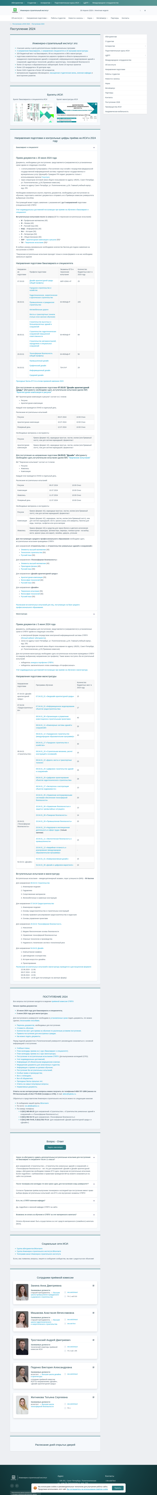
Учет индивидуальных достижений (30, 1059)
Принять (117, 1488)
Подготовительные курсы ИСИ (67, 3)
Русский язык (26, 555)
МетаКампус (102, 18)
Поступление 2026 (112, 102)
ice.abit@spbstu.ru (32, 1106)
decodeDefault (72, 1292)
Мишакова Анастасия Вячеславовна (52, 1312)
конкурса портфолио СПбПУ (42, 662)
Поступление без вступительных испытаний (34, 1070)
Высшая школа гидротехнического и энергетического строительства (45, 1322)
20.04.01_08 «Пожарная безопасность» (51, 815)
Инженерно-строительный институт (34, 10)
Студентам (32, 3)
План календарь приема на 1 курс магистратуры (36, 1054)
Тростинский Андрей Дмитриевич (51, 1340)
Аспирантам (46, 3)
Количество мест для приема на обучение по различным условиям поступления (49, 1031)
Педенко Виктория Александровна (51, 1367)
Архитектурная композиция (32, 577)
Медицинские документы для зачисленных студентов (38, 1065)
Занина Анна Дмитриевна (46, 1285)
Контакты (125, 18)
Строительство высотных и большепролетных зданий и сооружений (41, 324)
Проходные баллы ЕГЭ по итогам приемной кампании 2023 (40, 381)
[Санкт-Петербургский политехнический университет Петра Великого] (15, 10)
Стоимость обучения (25, 1028)
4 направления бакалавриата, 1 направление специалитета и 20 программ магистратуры (52, 51)
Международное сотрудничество (105, 3)
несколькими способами (29, 1021)
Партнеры (115, 18)
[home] (10, 24)
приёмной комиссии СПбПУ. (63, 1001)
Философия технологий (30, 580)
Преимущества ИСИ (113, 107)
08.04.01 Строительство (40, 883)
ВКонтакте (44, 1103)
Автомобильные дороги (39, 310)
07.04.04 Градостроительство (42, 904)
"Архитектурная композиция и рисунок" (34, 392)
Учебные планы (23, 1048)
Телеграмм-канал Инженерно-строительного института (39, 1254)
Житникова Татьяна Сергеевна (49, 1397)
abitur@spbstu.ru (69, 1094)
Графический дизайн (38, 366)
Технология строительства (31, 552)
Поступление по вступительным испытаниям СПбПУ (38, 1056)
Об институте (17, 18)
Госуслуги (45, 177)
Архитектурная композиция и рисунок (41, 240)
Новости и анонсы (75, 18)
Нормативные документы (27, 1087)
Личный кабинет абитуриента (33, 638)
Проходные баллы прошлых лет (29, 1081)
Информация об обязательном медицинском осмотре (38, 1062)
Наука (90, 18)
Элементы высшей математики (33, 550)
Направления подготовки (37, 18)
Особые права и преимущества (29, 1073)
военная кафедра (84, 73)
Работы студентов (58, 18)
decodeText (71, 1324)
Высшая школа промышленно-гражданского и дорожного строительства (45, 1295)
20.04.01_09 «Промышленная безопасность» (54, 821)
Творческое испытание (34, 242)
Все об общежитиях (25, 1078)
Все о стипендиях (24, 1076)
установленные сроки (59, 1018)
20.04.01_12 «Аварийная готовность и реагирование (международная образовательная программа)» (51, 850)
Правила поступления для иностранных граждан (36, 1033)
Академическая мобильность (117, 112)
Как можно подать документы (28, 1036)
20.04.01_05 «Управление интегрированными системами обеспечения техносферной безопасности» (54, 797)
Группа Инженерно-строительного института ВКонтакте (39, 1251)
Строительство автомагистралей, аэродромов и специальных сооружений (43, 343)
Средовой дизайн (37, 375)
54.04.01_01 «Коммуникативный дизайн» (52, 859)
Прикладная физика (29, 566)
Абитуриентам (17, 3)
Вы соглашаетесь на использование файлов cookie (87, 1489)
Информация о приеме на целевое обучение (35, 1067)
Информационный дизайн (40, 370)
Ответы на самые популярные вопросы (32, 1084)
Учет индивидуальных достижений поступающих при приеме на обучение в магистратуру (52, 670)
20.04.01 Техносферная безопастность (46, 924)
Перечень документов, (26, 1025)
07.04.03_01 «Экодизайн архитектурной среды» (55, 696)
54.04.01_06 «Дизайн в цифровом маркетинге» (54, 865)
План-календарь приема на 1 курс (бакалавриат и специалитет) (42, 1051)
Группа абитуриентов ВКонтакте (29, 1249)
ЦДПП (86, 3)
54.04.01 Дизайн (37, 948)
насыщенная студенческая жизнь (63, 73)
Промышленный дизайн (39, 361)
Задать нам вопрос (55, 1147)
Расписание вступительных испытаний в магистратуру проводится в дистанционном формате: (54, 967)
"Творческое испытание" (79, 458)
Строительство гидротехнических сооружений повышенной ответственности (43, 334)
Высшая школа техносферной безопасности (42, 1405)
